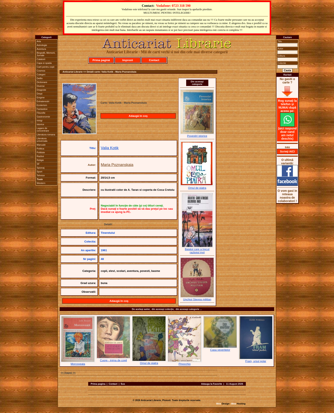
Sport (39, 171)
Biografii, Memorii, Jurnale (46, 54)
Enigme (41, 97)
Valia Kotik (110, 148)
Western (41, 183)
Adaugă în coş (138, 116)
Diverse (41, 86)
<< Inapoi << (68, 372)
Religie (40, 160)
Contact (154, 60)
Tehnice (41, 175)
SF (38, 164)
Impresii (127, 60)
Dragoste (41, 90)
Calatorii (41, 59)
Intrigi (39, 120)
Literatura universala (42, 139)
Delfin (40, 78)
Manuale (41, 144)
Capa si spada (44, 63)
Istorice (40, 124)
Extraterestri (43, 101)
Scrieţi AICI (287, 151)
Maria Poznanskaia (117, 165)
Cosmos (41, 70)
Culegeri (41, 74)
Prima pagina (98, 384)
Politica (40, 148)
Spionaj (41, 167)
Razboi (40, 156)
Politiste (41, 152)
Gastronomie (43, 116)
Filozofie (41, 113)
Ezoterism (42, 105)
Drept (39, 93)
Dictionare (42, 82)
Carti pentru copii (45, 67)
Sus (123, 384)
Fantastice (42, 109)
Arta (39, 41)
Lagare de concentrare (43, 129)
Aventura (41, 49)
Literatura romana (46, 134)
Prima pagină (101, 60)
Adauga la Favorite (211, 384)
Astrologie (42, 45)
